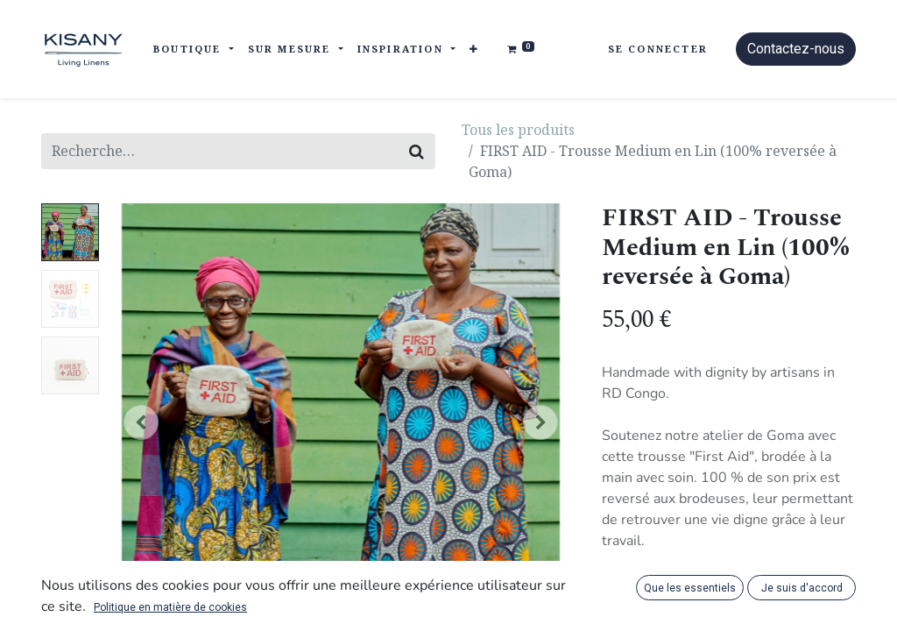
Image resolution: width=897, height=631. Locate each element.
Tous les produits (518, 129)
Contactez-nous (795, 48)
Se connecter (658, 48)
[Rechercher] (416, 151)
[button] (474, 49)
